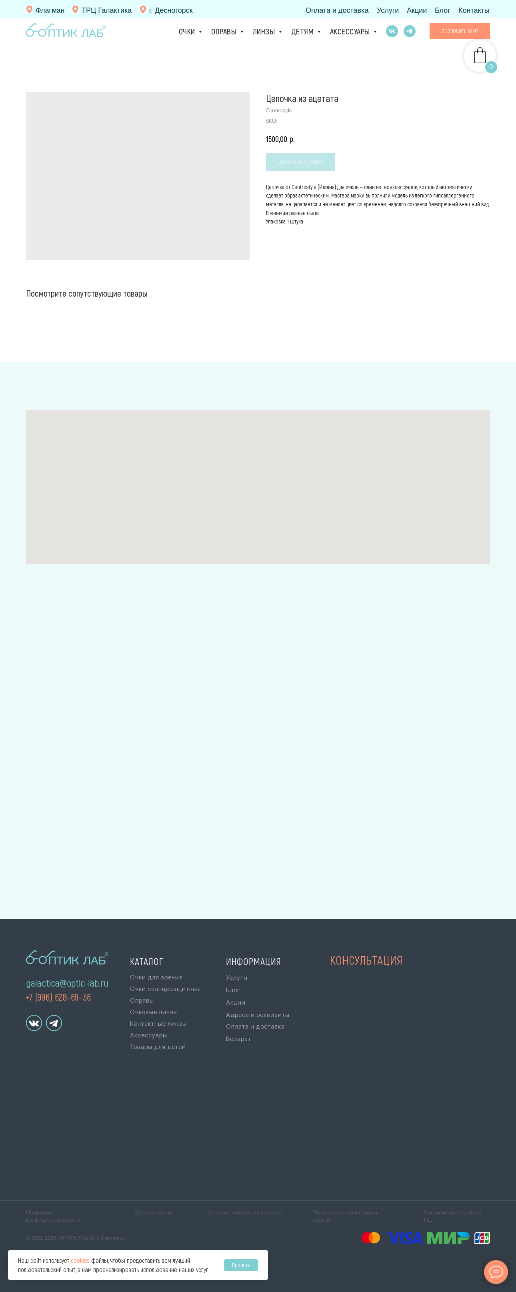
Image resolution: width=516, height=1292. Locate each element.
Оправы (224, 31)
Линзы (265, 31)
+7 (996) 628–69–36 (58, 997)
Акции (417, 10)
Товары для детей (158, 1047)
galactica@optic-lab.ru (67, 983)
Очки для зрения (156, 977)
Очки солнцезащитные (165, 989)
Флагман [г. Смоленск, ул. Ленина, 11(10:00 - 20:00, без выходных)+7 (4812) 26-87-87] (50, 10)
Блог (442, 10)
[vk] (392, 31)
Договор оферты (154, 1212)
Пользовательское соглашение (244, 1212)
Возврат (238, 1039)
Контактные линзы (158, 1023)
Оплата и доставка (337, 10)
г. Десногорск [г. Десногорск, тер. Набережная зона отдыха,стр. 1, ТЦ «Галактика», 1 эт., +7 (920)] (171, 10)
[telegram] (410, 31)
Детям (303, 31)
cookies (80, 1260)
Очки (188, 31)
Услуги (388, 10)
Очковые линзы (154, 1012)
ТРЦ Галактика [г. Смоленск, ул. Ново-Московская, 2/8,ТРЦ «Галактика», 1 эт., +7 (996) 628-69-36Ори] (107, 10)
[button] (460, 31)
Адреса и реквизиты (258, 1015)
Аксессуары (351, 31)
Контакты (474, 10)
